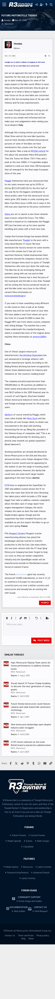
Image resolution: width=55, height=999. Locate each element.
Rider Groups (43, 895)
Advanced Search (41, 927)
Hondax (7, 20)
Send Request (41, 965)
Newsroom (20, 726)
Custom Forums (38, 889)
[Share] (45, 110)
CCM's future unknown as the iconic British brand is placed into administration (31, 798)
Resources (28, 921)
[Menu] (4, 4)
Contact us (10, 990)
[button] (7, 672)
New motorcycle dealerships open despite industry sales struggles (31, 781)
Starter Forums (19, 889)
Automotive (21, 629)
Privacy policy (43, 990)
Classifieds (28, 901)
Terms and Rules (26, 990)
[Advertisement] (27, 64)
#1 (49, 110)
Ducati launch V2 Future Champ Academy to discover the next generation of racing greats (30, 741)
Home (31, 993)
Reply (46, 657)
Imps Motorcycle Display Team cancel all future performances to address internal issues (30, 720)
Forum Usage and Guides (30, 955)
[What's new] (46, 5)
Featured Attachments (18, 927)
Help (23, 993)
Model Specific (14, 895)
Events (29, 895)
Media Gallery (11, 921)
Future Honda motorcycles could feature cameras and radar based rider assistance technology (30, 761)
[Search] (51, 5)
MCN (13, 726)
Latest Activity (44, 921)
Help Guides (19, 965)
